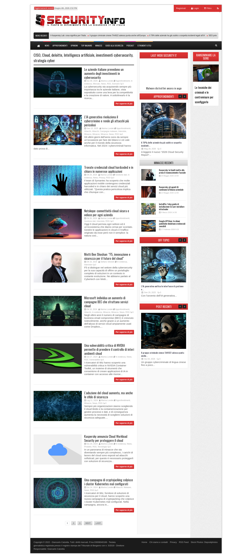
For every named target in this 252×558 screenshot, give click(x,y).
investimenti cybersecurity (114, 55)
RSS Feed (184, 542)
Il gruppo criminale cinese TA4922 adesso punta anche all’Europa (119, 35)
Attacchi (87, 131)
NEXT (88, 523)
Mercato (96, 84)
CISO (37, 55)
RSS (109, 84)
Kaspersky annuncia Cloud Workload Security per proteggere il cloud (105, 438)
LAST (98, 523)
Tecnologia (102, 447)
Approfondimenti (123, 81)
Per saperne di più (124, 104)
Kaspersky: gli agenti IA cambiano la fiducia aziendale (171, 188)
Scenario (116, 84)
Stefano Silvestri (107, 262)
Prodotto (87, 447)
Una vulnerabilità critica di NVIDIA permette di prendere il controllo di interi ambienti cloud (109, 349)
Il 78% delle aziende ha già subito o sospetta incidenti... (161, 144)
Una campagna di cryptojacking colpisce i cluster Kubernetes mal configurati (108, 481)
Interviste (122, 131)
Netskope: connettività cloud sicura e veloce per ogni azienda (106, 212)
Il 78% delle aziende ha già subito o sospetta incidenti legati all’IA (179, 35)
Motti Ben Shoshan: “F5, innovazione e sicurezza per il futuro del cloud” (107, 256)
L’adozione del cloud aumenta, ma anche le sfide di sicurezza (108, 394)
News (103, 84)
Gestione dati (121, 175)
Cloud (46, 55)
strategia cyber (44, 60)
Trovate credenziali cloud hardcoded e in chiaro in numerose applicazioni (108, 169)
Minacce (87, 134)
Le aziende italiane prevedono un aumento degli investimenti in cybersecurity (104, 73)
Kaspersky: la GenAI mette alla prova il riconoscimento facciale (172, 171)
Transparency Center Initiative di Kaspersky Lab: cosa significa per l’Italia (56, 35)
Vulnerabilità (94, 360)
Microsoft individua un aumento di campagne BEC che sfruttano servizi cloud (106, 301)
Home (144, 542)
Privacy (102, 178)
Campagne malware (108, 131)
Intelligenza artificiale (79, 55)
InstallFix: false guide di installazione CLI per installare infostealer (171, 206)
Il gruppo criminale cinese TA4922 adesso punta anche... (162, 354)
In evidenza (122, 262)
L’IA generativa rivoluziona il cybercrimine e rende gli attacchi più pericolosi (106, 120)
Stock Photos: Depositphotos (204, 542)
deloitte (56, 55)
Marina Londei (107, 81)
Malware (127, 487)
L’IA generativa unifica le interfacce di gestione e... (162, 287)
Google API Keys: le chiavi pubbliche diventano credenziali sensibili (172, 223)
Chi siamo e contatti (158, 542)
